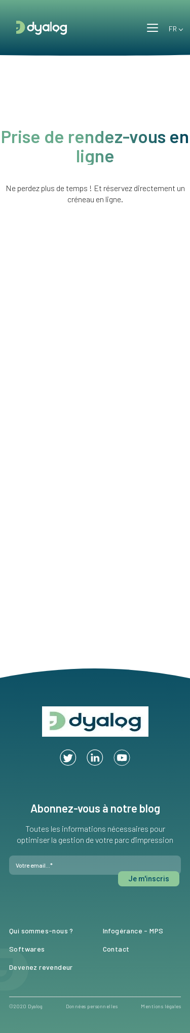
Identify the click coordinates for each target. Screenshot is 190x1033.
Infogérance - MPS (133, 930)
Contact (116, 949)
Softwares (27, 949)
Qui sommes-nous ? (41, 930)
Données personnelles (92, 1006)
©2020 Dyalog (26, 1006)
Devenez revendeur (41, 967)
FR (171, 27)
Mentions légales (161, 1006)
